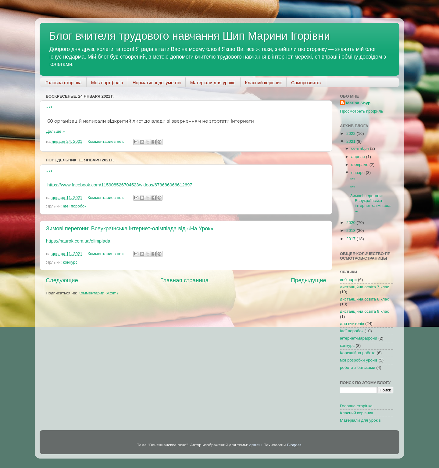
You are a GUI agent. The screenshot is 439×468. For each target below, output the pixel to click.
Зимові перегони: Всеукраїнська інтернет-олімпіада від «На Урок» (129, 228)
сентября (360, 148)
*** (49, 108)
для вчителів (352, 323)
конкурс (70, 262)
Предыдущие (308, 280)
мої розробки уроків (358, 360)
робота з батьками (357, 367)
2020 (351, 222)
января (358, 172)
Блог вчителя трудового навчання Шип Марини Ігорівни (189, 36)
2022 (351, 133)
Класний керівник (263, 82)
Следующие (62, 280)
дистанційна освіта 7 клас (364, 287)
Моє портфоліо (107, 82)
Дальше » (55, 131)
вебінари (348, 279)
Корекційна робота (358, 353)
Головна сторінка (63, 82)
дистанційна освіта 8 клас (364, 299)
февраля (360, 164)
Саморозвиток (306, 82)
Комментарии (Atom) (98, 293)
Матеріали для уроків (213, 82)
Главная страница (184, 280)
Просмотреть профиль (361, 111)
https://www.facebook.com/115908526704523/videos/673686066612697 (119, 184)
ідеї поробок (74, 206)
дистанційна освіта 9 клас (364, 311)
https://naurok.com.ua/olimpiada (78, 241)
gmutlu (255, 445)
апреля (358, 156)
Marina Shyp (358, 103)
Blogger (294, 445)
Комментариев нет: (106, 141)
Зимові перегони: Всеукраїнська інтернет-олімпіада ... (370, 203)
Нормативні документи (157, 82)
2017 (351, 238)
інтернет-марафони (358, 338)
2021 (351, 141)
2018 (351, 230)
